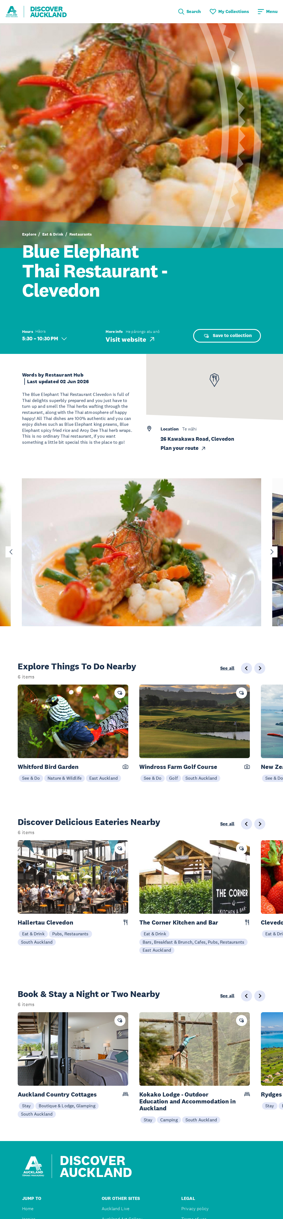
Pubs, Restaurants (70, 933)
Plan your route (183, 448)
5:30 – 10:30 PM (44, 338)
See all (227, 668)
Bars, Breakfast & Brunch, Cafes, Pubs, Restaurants (193, 942)
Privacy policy (195, 1209)
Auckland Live (115, 1209)
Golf (173, 778)
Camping (169, 1120)
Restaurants (80, 234)
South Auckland (201, 778)
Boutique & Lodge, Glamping (67, 1105)
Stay (26, 1105)
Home (28, 1209)
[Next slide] (271, 551)
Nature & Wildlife (65, 778)
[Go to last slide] (11, 551)
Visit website (131, 339)
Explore (29, 234)
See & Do (31, 778)
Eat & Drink (52, 234)
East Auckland (103, 778)
